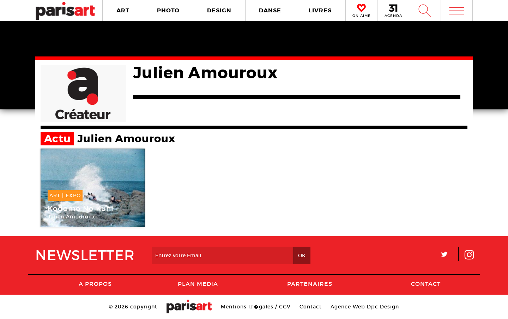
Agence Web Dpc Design (365, 306)
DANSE (270, 10)
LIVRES (320, 10)
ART (122, 10)
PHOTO (168, 10)
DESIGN (219, 10)
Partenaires (309, 283)
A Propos (95, 283)
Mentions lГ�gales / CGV (255, 306)
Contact (426, 283)
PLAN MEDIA (198, 283)
